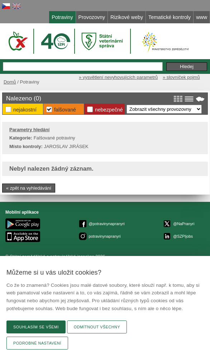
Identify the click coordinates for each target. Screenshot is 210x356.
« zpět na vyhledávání (28, 188)
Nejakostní (25, 110)
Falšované (65, 110)
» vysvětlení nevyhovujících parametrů (118, 77)
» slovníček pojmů (181, 77)
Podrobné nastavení (37, 343)
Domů (10, 82)
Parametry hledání (29, 129)
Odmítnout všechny (97, 327)
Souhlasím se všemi (36, 327)
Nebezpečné (109, 110)
